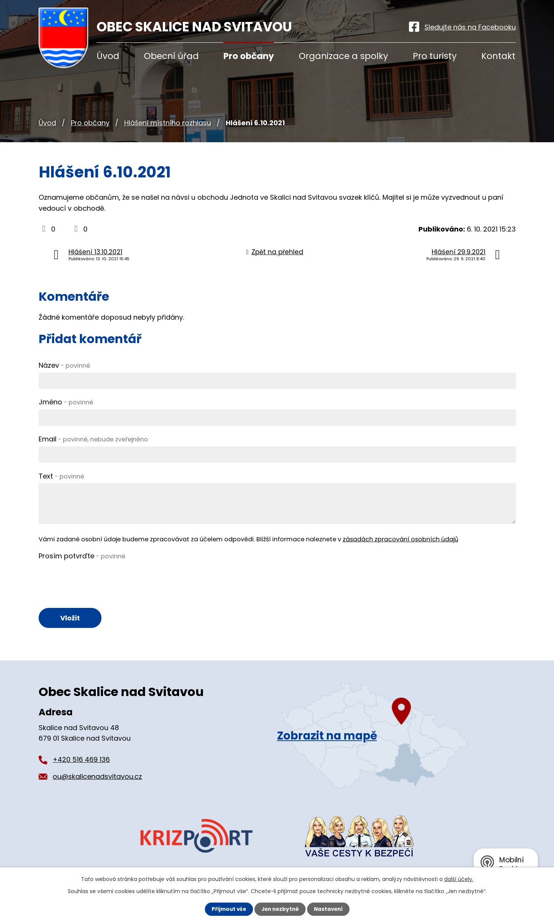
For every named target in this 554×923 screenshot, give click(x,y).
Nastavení (330, 909)
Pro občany (90, 122)
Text (61, 476)
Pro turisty (435, 56)
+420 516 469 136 (81, 760)
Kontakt (498, 56)
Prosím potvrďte (82, 556)
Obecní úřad (171, 56)
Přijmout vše (227, 909)
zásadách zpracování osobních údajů (400, 539)
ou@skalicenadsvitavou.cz (97, 777)
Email (93, 439)
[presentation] (96, 578)
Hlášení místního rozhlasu (167, 122)
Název (64, 365)
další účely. (458, 879)
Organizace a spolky (343, 56)
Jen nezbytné (280, 909)
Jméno (66, 402)
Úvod (47, 122)
